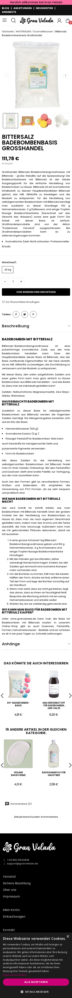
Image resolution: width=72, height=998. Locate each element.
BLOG (5, 8)
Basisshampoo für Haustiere (54, 774)
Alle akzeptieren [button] (36, 982)
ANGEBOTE (9, 12)
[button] (36, 992)
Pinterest (33, 314)
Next (65, 75)
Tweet (24, 314)
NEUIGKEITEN (44, 8)
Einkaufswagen (14, 916)
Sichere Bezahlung (17, 883)
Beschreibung (15, 326)
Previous (6, 75)
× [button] (67, 936)
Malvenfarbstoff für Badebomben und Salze (54, 706)
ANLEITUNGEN (22, 8)
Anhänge (11, 644)
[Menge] (13, 281)
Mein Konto (11, 910)
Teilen (16, 314)
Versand (9, 876)
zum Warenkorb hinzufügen (36, 292)
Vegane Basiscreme (18, 774)
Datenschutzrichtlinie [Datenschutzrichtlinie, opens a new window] (15, 975)
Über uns (9, 890)
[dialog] (36, 965)
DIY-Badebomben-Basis (18, 704)
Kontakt (9, 930)
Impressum (11, 896)
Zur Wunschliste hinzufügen (21, 302)
